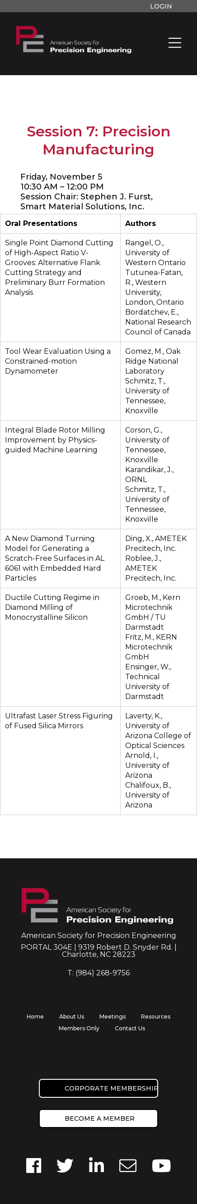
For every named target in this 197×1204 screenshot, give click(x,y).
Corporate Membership (111, 1088)
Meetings (112, 1016)
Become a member (100, 1118)
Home (35, 1016)
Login (161, 6)
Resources (155, 1016)
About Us (71, 1016)
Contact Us (130, 1028)
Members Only (79, 1028)
